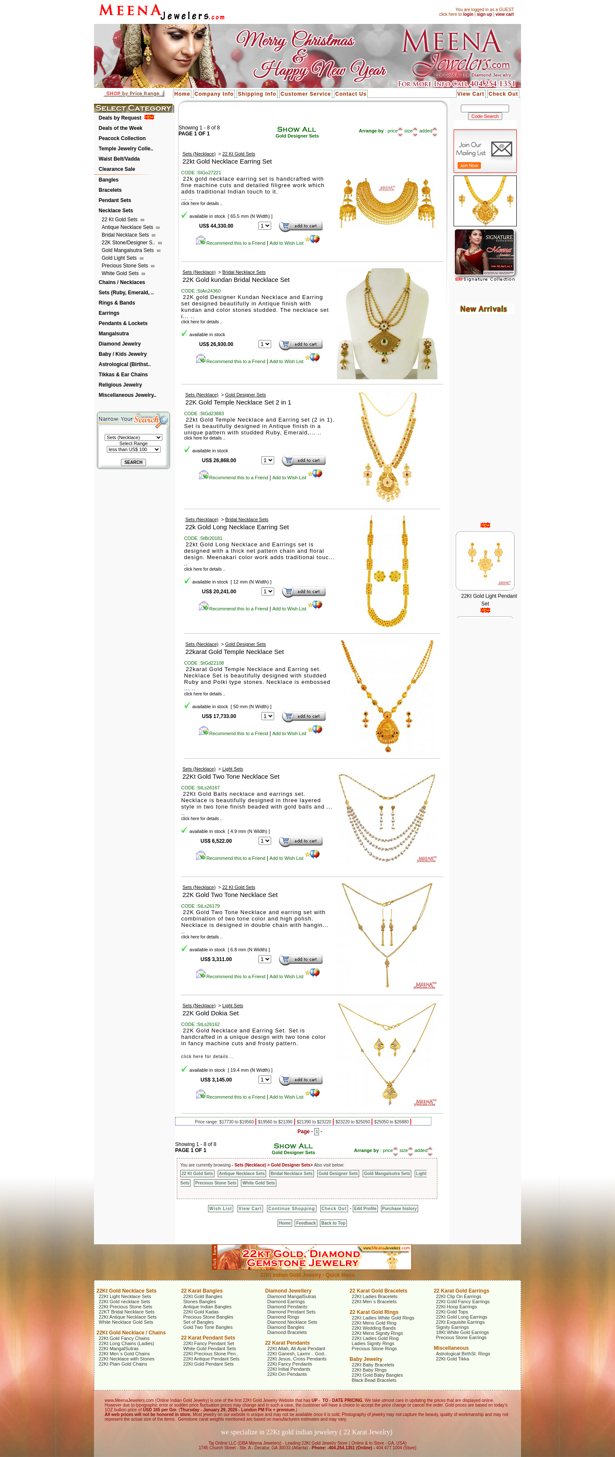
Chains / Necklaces (122, 282)
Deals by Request (120, 118)
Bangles (109, 180)
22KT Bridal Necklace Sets (127, 1311)
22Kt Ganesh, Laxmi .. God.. (297, 1353)
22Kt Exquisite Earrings (460, 1322)
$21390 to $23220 (314, 1122)
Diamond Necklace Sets (292, 1322)
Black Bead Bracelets (374, 1380)
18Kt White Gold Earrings (462, 1332)
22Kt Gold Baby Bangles (377, 1375)
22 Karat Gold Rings (374, 1312)
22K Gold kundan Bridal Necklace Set (236, 279)
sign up (484, 14)
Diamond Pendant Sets (291, 1311)
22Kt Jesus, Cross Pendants (297, 1358)
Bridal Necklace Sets (126, 235)
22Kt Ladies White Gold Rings (383, 1317)
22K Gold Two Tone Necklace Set (230, 894)
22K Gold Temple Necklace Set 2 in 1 (238, 402)
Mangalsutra (114, 334)
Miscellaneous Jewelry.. (127, 395)
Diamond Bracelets (287, 1332)
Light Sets (232, 768)
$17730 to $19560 (237, 1122)
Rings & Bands (117, 303)
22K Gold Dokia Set (210, 1013)
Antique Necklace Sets (128, 227)
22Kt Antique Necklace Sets (128, 1316)
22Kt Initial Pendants (288, 1369)
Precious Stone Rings (374, 1348)
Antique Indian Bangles (207, 1306)
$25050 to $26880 (392, 1122)
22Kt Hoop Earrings (456, 1306)
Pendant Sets (115, 200)
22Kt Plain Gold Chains (123, 1363)
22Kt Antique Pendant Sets (211, 1358)
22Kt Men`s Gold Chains (124, 1353)
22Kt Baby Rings (369, 1369)
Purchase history (399, 1208)
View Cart (470, 94)
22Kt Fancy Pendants (289, 1363)
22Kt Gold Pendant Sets (208, 1363)
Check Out (503, 94)
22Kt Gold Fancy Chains (124, 1338)
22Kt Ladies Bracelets (375, 1296)
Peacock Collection (122, 138)
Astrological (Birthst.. (125, 364)
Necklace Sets (116, 211)
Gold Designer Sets (297, 135)
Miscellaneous (451, 1348)
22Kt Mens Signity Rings (377, 1333)
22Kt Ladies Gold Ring (375, 1338)
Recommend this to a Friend (230, 243)
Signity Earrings (452, 1327)
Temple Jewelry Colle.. (126, 149)
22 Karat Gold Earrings (461, 1291)
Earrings (109, 313)
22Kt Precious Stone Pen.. (210, 1353)
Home (182, 94)
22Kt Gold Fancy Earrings (463, 1301)
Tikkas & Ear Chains (123, 375)
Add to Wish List (294, 243)
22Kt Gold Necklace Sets (127, 1291)
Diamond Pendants (287, 1306)
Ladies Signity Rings (373, 1343)
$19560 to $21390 (275, 1122)
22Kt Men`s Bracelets (374, 1301)
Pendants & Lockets (123, 323)
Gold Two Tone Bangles (208, 1327)
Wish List (220, 1208)
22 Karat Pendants (287, 1343)
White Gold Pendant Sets (209, 1348)
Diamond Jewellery (288, 1291)
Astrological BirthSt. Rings (463, 1353)
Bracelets (110, 190)
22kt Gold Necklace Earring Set (227, 161)
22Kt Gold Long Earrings (461, 1316)
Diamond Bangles (286, 1327)
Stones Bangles (199, 1301)
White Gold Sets (121, 273)
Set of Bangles (198, 1322)
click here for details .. (202, 203)
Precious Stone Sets (125, 266)
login (468, 14)
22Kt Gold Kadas (201, 1311)
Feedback (306, 1223)
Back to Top (333, 1223)
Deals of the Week (120, 128)
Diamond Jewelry (120, 344)
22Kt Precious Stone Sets (125, 1306)
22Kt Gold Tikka (452, 1358)
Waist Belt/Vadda (119, 159)
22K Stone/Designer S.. (129, 243)
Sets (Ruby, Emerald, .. (126, 293)
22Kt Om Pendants (287, 1374)
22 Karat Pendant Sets (208, 1338)
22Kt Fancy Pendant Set (208, 1343)
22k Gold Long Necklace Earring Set (237, 527)
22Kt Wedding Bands (374, 1328)
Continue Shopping (291, 1208)
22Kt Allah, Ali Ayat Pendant (296, 1348)
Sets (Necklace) (199, 153)
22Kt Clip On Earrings (458, 1296)
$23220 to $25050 (353, 1122)
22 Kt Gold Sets (120, 220)
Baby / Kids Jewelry (123, 354)
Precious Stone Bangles (208, 1316)
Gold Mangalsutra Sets (128, 250)
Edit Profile (365, 1208)
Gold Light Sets (120, 258)
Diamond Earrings (286, 1301)
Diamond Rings (283, 1316)
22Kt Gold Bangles (203, 1296)
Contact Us (350, 94)
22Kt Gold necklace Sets (124, 1301)
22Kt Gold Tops (452, 1311)
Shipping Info (257, 94)
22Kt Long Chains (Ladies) (126, 1343)
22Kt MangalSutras (119, 1348)
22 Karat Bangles (202, 1291)
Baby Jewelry (366, 1359)
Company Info (214, 94)
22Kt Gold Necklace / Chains (131, 1333)
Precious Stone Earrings (461, 1337)
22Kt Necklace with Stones (127, 1358)
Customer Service (306, 94)
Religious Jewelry (120, 385)
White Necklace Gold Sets (126, 1322)
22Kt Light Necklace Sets (125, 1296)
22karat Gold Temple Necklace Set (234, 651)
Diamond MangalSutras (291, 1296)
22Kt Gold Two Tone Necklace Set (230, 776)
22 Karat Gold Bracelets (378, 1291)
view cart (504, 14)
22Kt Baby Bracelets (373, 1364)
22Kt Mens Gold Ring (374, 1322)
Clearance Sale (117, 169)
